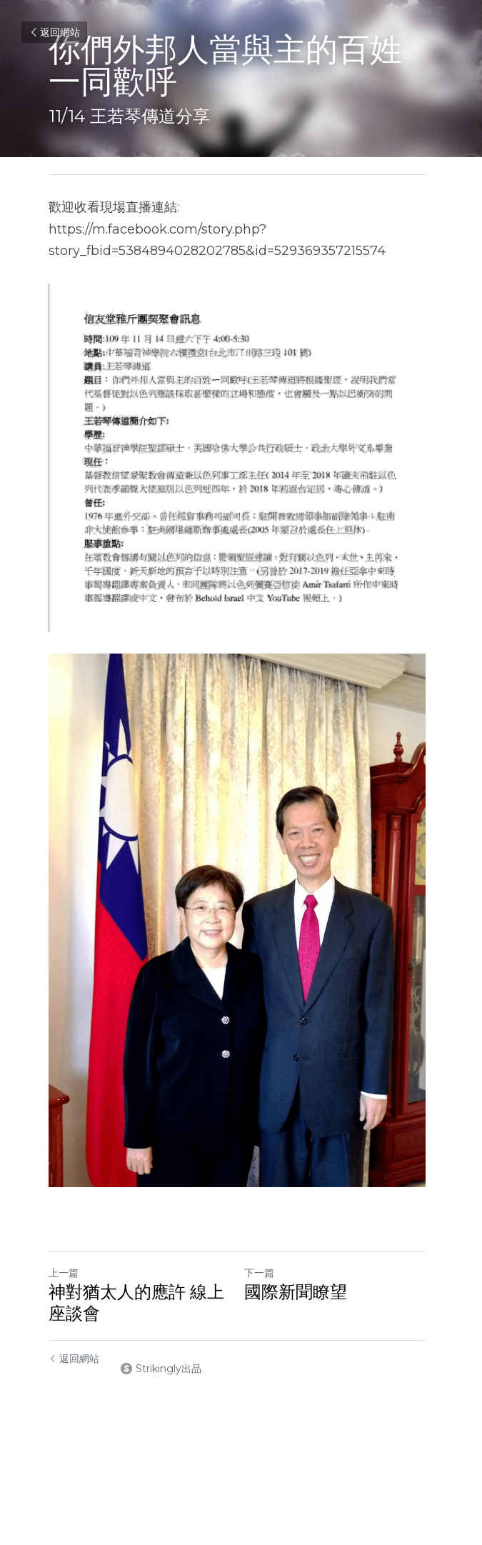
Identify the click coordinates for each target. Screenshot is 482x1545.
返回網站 (54, 32)
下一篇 (263, 1292)
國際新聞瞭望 (299, 1311)
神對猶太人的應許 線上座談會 (136, 1322)
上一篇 (64, 1292)
